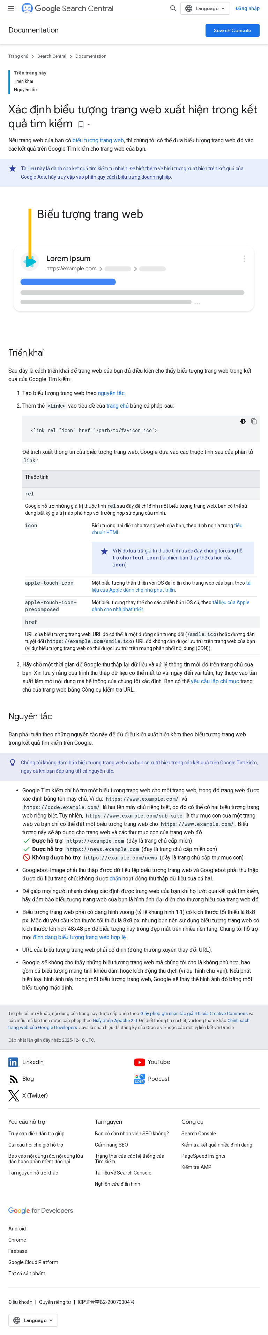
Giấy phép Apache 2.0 (115, 1020)
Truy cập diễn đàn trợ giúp (36, 1133)
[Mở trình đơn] (11, 8)
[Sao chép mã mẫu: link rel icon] (254, 421)
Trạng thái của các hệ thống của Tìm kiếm (129, 1158)
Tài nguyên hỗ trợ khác (33, 1173)
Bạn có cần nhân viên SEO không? (132, 1133)
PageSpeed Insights (203, 1156)
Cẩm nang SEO (111, 1145)
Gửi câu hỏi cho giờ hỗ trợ (35, 1145)
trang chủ (117, 405)
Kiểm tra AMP (196, 1167)
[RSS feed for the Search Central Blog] (71, 1079)
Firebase (17, 1251)
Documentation (33, 30)
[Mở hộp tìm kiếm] (173, 8)
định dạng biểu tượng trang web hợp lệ (79, 937)
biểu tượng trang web (98, 140)
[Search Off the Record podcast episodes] (197, 1079)
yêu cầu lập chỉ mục (215, 681)
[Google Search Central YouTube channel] (197, 1062)
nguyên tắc (111, 393)
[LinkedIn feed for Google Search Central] (71, 1062)
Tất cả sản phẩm (26, 1273)
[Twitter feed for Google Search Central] (71, 1095)
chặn (115, 878)
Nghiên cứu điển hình (117, 1184)
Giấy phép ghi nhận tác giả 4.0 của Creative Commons (194, 1013)
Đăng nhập (248, 8)
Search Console (232, 30)
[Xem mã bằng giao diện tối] (242, 421)
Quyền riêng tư (55, 1302)
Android (17, 1229)
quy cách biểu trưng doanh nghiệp (134, 177)
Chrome (17, 1240)
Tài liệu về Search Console (123, 1173)
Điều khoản (20, 1302)
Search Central (74, 8)
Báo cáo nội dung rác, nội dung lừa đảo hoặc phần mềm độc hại (45, 1158)
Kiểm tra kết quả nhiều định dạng (216, 1145)
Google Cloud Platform (33, 1262)
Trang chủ (18, 56)
